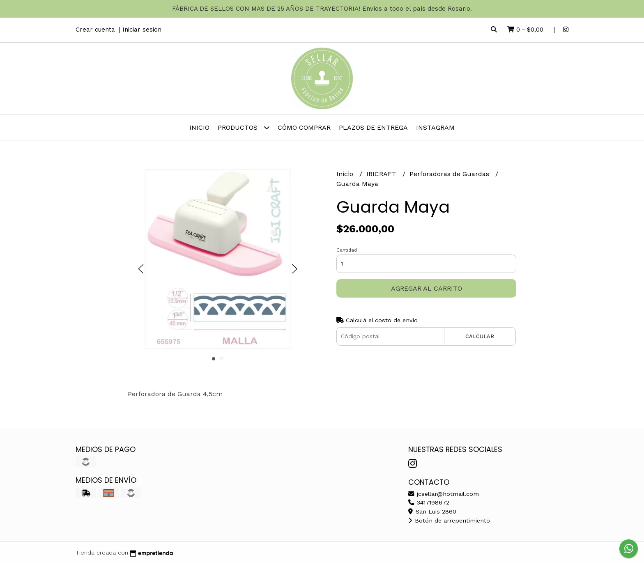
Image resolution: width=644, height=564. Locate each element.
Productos (243, 127)
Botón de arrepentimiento (449, 520)
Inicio (199, 127)
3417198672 (428, 502)
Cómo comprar (304, 127)
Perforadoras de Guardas (450, 174)
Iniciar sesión (141, 29)
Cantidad (346, 250)
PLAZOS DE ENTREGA (373, 127)
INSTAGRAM (435, 127)
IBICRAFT (382, 174)
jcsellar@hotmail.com (443, 494)
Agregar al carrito (426, 288)
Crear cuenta (95, 29)
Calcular (479, 336)
